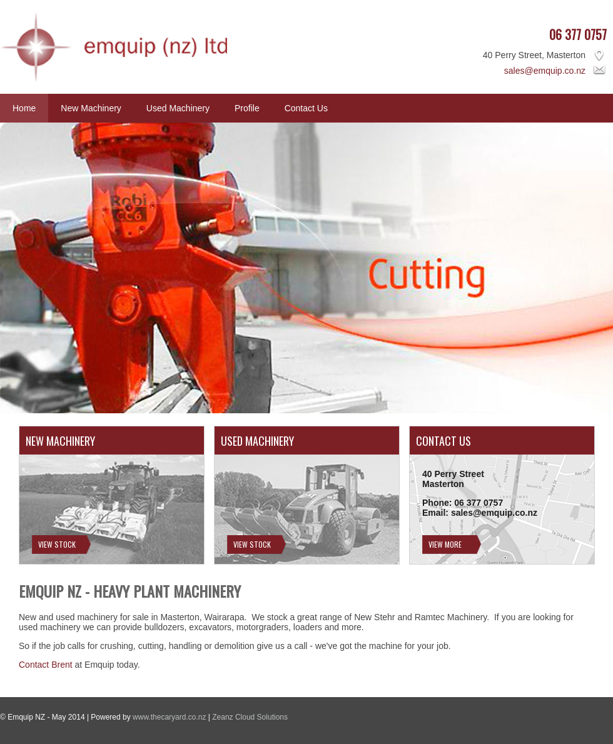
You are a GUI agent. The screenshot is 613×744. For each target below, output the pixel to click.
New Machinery (91, 108)
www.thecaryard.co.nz (169, 717)
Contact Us (306, 108)
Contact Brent (46, 665)
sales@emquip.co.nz (544, 71)
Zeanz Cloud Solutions (250, 717)
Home (24, 108)
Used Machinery (178, 108)
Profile (247, 108)
